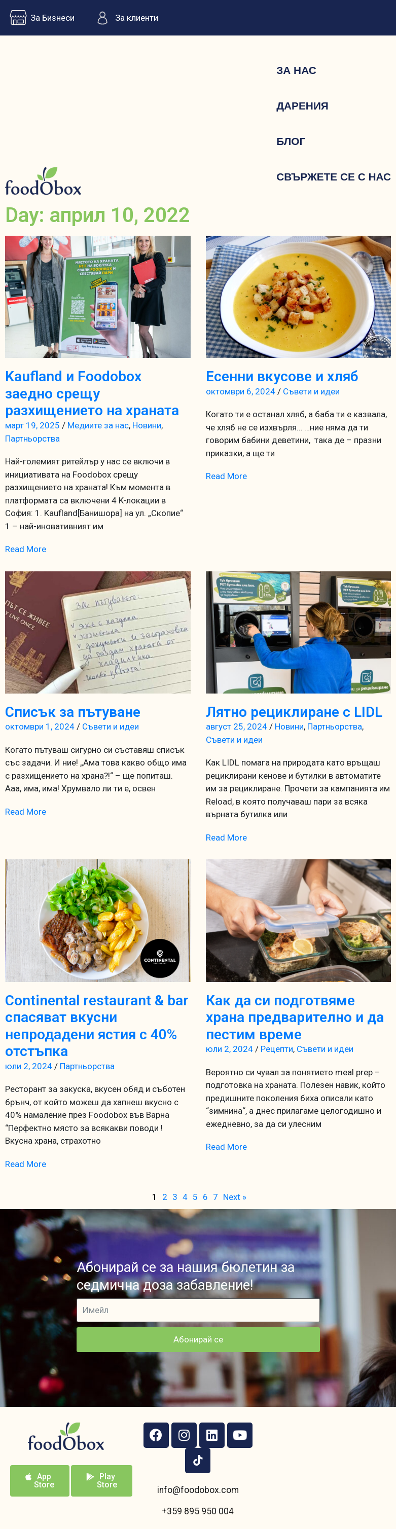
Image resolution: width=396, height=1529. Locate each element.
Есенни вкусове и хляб (282, 376)
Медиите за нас (98, 425)
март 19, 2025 (32, 425)
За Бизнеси (40, 17)
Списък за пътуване (72, 712)
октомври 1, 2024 (40, 726)
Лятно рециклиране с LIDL (294, 712)
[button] (39, 1481)
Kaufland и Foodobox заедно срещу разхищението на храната (92, 393)
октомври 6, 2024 (240, 391)
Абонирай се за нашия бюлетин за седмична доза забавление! (186, 1276)
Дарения (302, 106)
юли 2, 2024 (28, 1066)
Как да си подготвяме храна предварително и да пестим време (295, 1017)
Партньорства (32, 438)
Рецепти (277, 1049)
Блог (290, 141)
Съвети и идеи (311, 391)
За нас (296, 70)
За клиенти (124, 17)
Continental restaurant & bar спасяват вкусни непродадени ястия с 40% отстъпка (97, 1026)
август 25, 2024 (236, 726)
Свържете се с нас (333, 177)
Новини (146, 425)
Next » (234, 1197)
